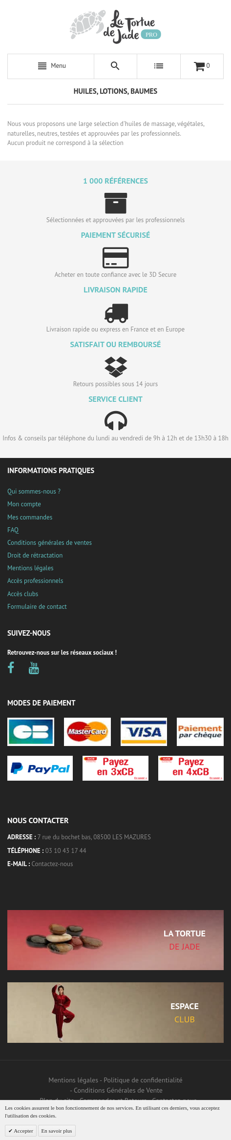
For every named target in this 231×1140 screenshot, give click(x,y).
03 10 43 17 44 (65, 851)
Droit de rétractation (35, 555)
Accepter (23, 1131)
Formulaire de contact (37, 606)
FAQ (13, 530)
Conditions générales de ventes (49, 543)
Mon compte (24, 504)
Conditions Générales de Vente (118, 1090)
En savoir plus (57, 1131)
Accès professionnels (35, 581)
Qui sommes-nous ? (34, 491)
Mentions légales (30, 568)
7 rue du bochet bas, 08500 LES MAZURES (94, 837)
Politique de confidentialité (143, 1080)
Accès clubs (22, 594)
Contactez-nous (52, 864)
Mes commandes (29, 517)
